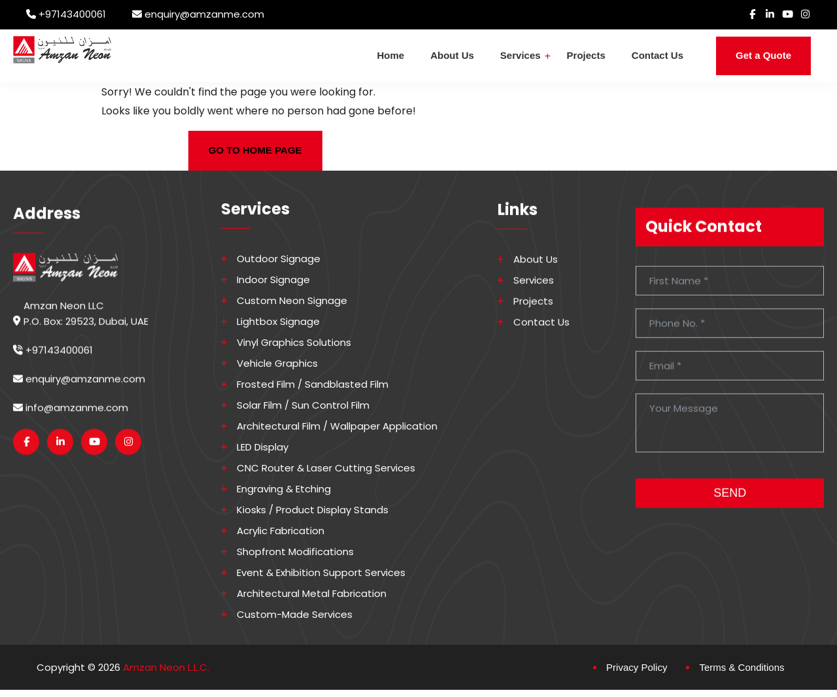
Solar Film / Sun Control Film (303, 404)
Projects (586, 55)
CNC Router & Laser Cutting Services (326, 467)
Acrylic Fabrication (280, 530)
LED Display (262, 446)
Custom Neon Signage (292, 300)
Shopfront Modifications (295, 551)
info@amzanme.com (70, 415)
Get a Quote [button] (763, 55)
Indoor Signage (273, 279)
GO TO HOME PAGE (255, 150)
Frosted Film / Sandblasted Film (312, 383)
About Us (452, 55)
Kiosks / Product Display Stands (312, 509)
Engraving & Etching (284, 488)
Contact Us (657, 55)
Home (391, 55)
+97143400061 (72, 14)
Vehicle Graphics (277, 362)
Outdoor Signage (278, 258)
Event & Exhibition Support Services (321, 572)
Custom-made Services (294, 613)
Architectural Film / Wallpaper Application (337, 425)
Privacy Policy (636, 666)
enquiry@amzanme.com (204, 14)
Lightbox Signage (278, 321)
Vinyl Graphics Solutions (294, 341)
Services (520, 55)
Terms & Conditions (741, 666)
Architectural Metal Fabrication (311, 593)
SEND (729, 500)
